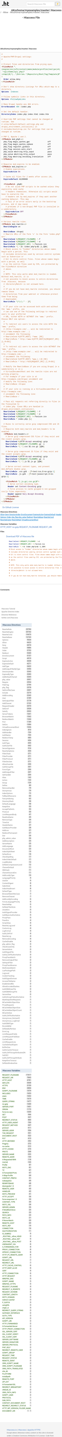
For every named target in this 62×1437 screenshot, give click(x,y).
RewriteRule (16, 520)
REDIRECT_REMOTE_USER (17, 1350)
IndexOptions (17, 793)
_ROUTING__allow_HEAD (17, 1236)
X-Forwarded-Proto (17, 1173)
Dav (17, 835)
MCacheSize (17, 1013)
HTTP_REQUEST (17, 1276)
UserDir (17, 880)
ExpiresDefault (49, 515)
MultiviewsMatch (17, 968)
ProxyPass (17, 917)
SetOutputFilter (17, 700)
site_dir (17, 1371)
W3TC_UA (17, 1218)
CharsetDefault (17, 867)
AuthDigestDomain (17, 978)
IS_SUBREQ (17, 1233)
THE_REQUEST (17, 1133)
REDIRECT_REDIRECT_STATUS (17, 1405)
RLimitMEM (17, 1026)
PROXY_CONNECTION (17, 1249)
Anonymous (17, 790)
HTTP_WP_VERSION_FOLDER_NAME (17, 1408)
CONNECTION (17, 1228)
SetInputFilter (17, 962)
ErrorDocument (27, 515)
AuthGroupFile (17, 767)
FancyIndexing (17, 798)
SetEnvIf (17, 708)
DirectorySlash (17, 801)
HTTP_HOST (6, 527)
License (15, 507)
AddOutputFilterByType (17, 669)
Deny (7, 515)
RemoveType (17, 820)
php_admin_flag (17, 944)
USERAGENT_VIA (17, 1244)
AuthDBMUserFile (17, 989)
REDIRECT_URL (17, 1263)
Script (17, 658)
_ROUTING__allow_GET (17, 1239)
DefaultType (17, 891)
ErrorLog (17, 1031)
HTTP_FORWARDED (17, 1323)
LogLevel (17, 973)
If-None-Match (17, 1220)
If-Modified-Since (17, 1210)
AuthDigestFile (17, 952)
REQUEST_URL (17, 1260)
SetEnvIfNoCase (17, 690)
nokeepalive (17, 1180)
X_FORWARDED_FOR (17, 1247)
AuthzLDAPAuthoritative (17, 954)
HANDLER (17, 1191)
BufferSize (17, 1047)
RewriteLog (17, 936)
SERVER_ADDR (17, 1130)
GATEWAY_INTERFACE (17, 1313)
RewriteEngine (5, 520)
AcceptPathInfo (17, 809)
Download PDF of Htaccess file (20, 536)
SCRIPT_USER (17, 1395)
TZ (17, 1170)
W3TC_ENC (17, 1167)
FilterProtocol (17, 759)
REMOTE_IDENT (17, 1360)
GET (17, 1114)
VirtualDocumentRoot (30, 520)
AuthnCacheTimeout (17, 1050)
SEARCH (17, 1212)
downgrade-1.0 (17, 1186)
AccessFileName (17, 981)
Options (3, 517)
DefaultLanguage (17, 804)
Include (17, 693)
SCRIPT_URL (17, 1257)
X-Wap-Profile (17, 1175)
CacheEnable (17, 1039)
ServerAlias (17, 994)
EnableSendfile (17, 984)
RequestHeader (17, 706)
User (17, 698)
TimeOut (17, 822)
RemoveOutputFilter (17, 960)
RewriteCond (49, 517)
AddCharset (17, 703)
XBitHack (17, 870)
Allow (5, 12)
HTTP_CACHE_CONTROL (17, 1265)
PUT (17, 1138)
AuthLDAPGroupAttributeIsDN (17, 1052)
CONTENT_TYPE (17, 1202)
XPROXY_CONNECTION (17, 1252)
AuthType (17, 743)
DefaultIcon (17, 854)
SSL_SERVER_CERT (17, 1331)
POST (17, 1117)
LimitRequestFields (17, 1034)
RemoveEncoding (17, 939)
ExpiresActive (38, 515)
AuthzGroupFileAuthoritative (17, 997)
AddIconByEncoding (17, 899)
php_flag (14, 517)
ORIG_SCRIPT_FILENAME (17, 1366)
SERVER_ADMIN (17, 1207)
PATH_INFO (17, 1215)
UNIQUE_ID (17, 1389)
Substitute (17, 886)
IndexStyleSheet (17, 851)
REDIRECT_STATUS (17, 1120)
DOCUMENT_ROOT (17, 1136)
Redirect (30, 517)
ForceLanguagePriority (17, 902)
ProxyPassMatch (17, 957)
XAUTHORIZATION (17, 1231)
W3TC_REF (17, 1225)
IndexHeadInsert (17, 888)
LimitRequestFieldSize (17, 1036)
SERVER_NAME (17, 1154)
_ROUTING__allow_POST (17, 1241)
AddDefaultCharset (17, 677)
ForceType (17, 769)
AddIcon (17, 830)
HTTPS (17, 1085)
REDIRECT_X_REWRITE (17, 1289)
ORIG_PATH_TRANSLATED (17, 1368)
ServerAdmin (17, 949)
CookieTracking (17, 976)
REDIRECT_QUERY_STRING (17, 1310)
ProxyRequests (17, 1005)
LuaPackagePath (17, 970)
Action (17, 780)
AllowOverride (17, 764)
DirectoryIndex (15, 515)
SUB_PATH (17, 1400)
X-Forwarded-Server (17, 1326)
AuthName (17, 735)
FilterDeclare (17, 761)
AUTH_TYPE (17, 1315)
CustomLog (17, 928)
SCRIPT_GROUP (17, 1352)
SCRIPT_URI (17, 1321)
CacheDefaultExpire (17, 1044)
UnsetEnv (17, 909)
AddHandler (17, 732)
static (17, 1096)
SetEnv (17, 724)
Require (17, 682)
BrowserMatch (17, 716)
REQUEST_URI (45, 527)
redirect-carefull (17, 1300)
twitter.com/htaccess (9, 618)
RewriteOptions (17, 751)
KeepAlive (17, 806)
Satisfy (17, 711)
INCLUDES (17, 1093)
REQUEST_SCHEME (17, 1292)
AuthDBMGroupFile (17, 991)
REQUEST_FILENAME (29, 527)
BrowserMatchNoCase (17, 894)
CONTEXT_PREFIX (17, 1178)
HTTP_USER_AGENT (17, 1122)
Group (17, 782)
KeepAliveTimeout (17, 1060)
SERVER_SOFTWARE (17, 1339)
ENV (17, 1088)
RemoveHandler (17, 788)
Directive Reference (8, 615)
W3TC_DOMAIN (17, 1297)
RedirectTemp (17, 738)
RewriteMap (17, 904)
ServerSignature (17, 748)
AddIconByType (17, 875)
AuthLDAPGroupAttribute (17, 1058)
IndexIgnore (17, 730)
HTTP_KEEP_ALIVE (17, 1268)
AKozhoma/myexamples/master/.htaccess (29, 12)
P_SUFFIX (17, 1302)
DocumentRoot (17, 849)
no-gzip (15, 527)
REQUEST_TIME (17, 1355)
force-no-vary (17, 1112)
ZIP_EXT (17, 1382)
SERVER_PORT (17, 1106)
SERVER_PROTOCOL (17, 1345)
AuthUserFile (17, 745)
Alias (17, 777)
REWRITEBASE (17, 1183)
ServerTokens (17, 714)
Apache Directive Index (10, 612)
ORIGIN (17, 1109)
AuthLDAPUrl (17, 933)
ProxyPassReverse (17, 965)
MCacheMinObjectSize (17, 1002)
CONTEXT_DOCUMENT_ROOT (17, 1403)
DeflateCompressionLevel (17, 864)
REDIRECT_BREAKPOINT (17, 1387)
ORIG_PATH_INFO (17, 1392)
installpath (17, 1376)
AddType (17, 666)
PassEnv (17, 920)
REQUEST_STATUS (17, 1358)
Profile (17, 1165)
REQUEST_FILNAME (17, 1286)
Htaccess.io (12, 1430)
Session (17, 740)
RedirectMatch (17, 719)
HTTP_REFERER (17, 1141)
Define (17, 785)
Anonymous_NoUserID (17, 1018)
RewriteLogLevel (17, 925)
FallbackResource (17, 796)
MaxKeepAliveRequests (17, 999)
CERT (17, 1270)
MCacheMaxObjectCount (17, 1010)
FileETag (17, 685)
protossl (17, 1128)
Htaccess (22, 1430)
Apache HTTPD (34, 1430)
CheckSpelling (17, 857)
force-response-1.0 (17, 1199)
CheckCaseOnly (17, 947)
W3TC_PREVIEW (17, 1194)
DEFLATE (17, 1083)
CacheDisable (17, 941)
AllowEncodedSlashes (17, 986)
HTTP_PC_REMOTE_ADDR (17, 1255)
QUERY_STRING (17, 1101)
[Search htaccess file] (40, 4)
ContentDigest (17, 883)
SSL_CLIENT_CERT (17, 1337)
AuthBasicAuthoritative (17, 915)
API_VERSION (17, 1318)
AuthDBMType (17, 1023)
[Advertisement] (31, 29)
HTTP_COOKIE (17, 1149)
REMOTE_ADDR (17, 1157)
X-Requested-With (17, 1159)
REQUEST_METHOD (17, 1125)
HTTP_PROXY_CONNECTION (17, 1329)
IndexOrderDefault (17, 859)
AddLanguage (17, 846)
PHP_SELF (17, 1347)
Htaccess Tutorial (8, 609)
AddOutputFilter (17, 772)
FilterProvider (17, 756)
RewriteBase (38, 517)
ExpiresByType (17, 674)
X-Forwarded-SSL (17, 1384)
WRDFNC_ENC (17, 1278)
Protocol (17, 812)
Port (17, 722)
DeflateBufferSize (17, 1029)
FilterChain (17, 753)
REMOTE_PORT (17, 1379)
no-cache (17, 1146)
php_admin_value (17, 838)
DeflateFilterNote (17, 907)
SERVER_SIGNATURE (17, 1342)
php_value (22, 517)
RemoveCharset (17, 896)
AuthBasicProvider (17, 827)
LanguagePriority (17, 878)
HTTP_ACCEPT (17, 1196)
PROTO (17, 1151)
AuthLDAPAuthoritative (17, 1015)
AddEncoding (17, 695)
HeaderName (17, 825)
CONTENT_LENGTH (17, 1294)
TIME (17, 1098)
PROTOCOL (17, 1397)
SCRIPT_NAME (17, 1281)
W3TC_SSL (17, 1204)
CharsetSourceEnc (17, 872)
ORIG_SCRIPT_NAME (17, 1363)
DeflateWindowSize (17, 1063)
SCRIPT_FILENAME (17, 1091)
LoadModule (17, 862)
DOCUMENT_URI (15, 1411)
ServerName (17, 843)
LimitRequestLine (17, 1042)
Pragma (17, 1143)
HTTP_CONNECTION (17, 1273)
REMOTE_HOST (17, 1223)
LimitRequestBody (17, 814)
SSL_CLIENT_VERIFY (17, 1334)
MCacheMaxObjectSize (17, 1007)
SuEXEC (17, 1055)
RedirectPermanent (17, 833)
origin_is (17, 1307)
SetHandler (17, 775)
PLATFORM (17, 1374)
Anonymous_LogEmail (17, 1021)
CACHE (17, 1162)
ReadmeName (17, 817)
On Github (6, 507)
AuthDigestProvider (17, 912)
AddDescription (17, 841)
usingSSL (17, 1305)
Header (58, 515)
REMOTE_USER (17, 1188)
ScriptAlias (17, 923)
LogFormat (17, 931)
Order (9, 517)
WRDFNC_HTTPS (17, 1284)
